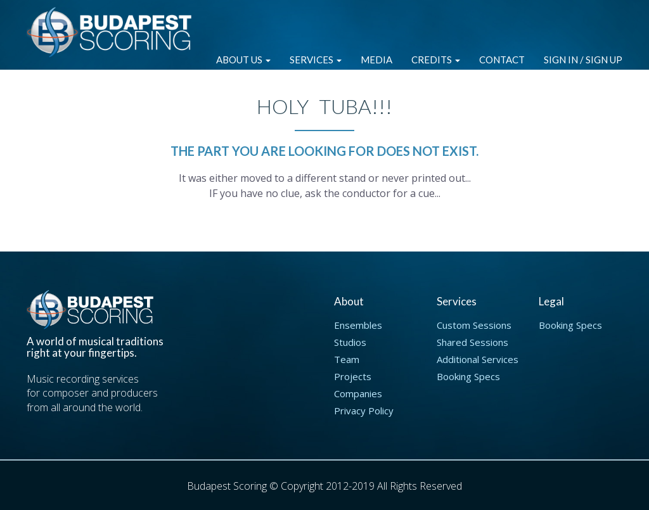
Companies (358, 393)
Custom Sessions (474, 325)
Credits (435, 59)
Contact (502, 59)
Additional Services (477, 359)
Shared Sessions (472, 342)
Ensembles (358, 325)
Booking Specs (468, 376)
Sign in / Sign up (583, 59)
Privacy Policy (364, 410)
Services (316, 59)
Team (346, 359)
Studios (350, 342)
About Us (243, 59)
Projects (352, 376)
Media (376, 59)
